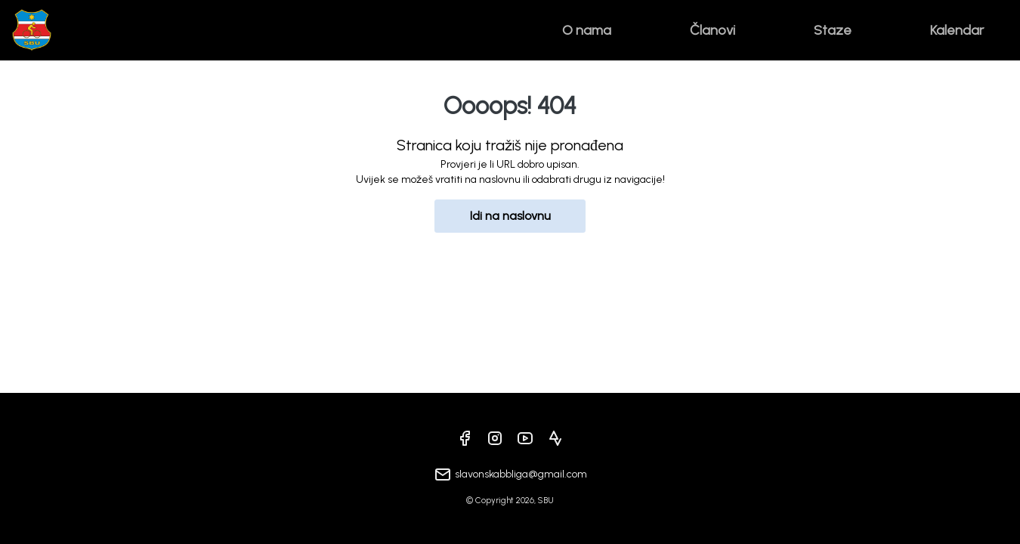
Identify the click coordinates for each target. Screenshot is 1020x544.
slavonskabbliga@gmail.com (521, 474)
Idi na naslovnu (510, 216)
